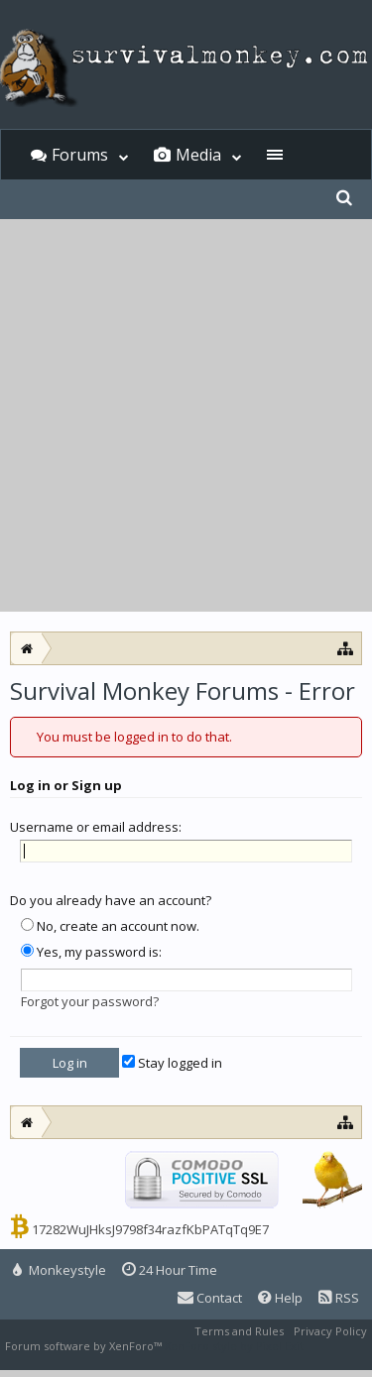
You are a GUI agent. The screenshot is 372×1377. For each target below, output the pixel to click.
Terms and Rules (239, 1330)
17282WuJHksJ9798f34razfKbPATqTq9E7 (150, 1229)
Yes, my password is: (91, 952)
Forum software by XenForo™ (85, 1345)
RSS (338, 1298)
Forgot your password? (90, 1001)
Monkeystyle (59, 1270)
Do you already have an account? (110, 900)
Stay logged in (172, 1063)
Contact (210, 1298)
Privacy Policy (330, 1330)
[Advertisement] (186, 416)
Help (280, 1298)
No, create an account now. (110, 926)
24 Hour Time (169, 1270)
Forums (80, 155)
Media (198, 155)
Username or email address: (96, 827)
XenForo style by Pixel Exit (234, 1345)
